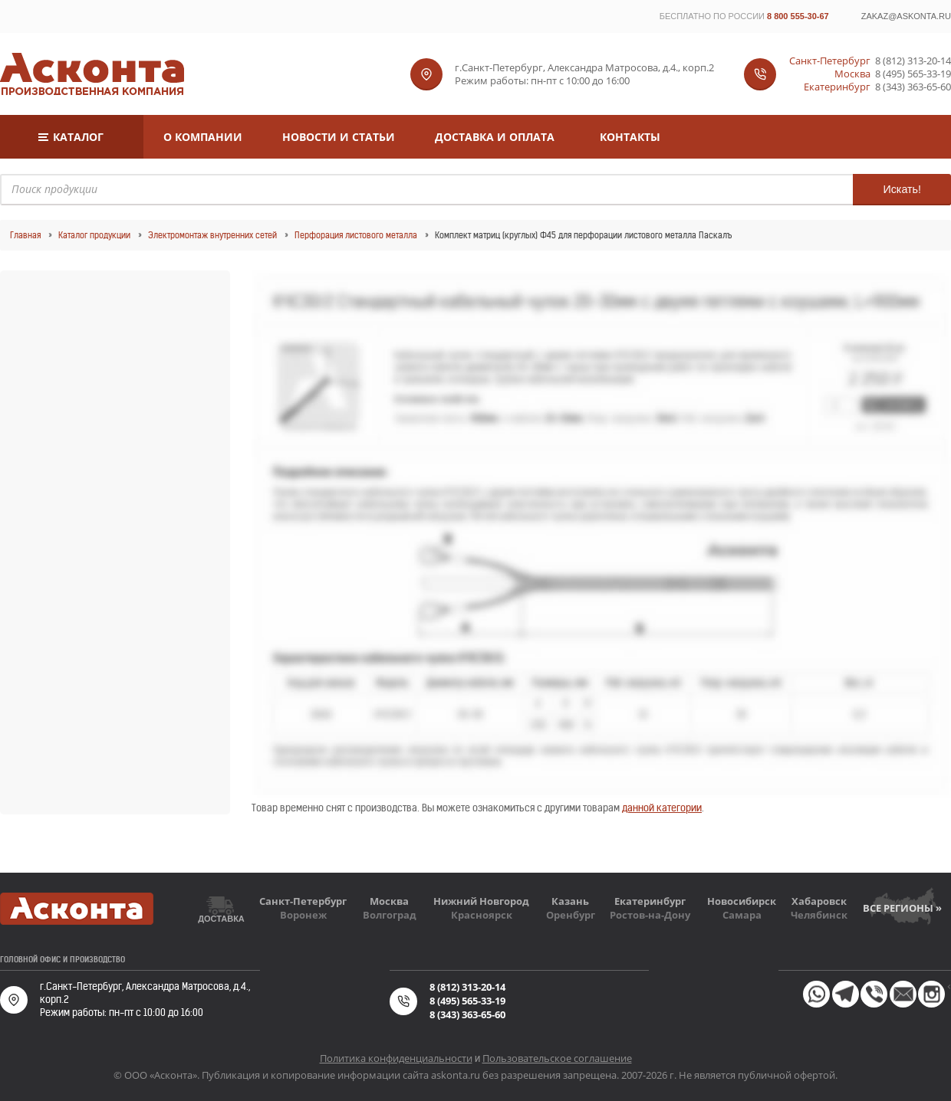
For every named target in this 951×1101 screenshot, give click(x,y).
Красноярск (481, 915)
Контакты (630, 136)
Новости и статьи (338, 136)
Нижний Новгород (481, 901)
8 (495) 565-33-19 (913, 73)
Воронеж (303, 915)
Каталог (78, 136)
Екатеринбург (650, 901)
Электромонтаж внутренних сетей (212, 235)
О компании (202, 136)
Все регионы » (902, 908)
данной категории (662, 807)
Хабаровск (819, 901)
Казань (570, 901)
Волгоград (389, 915)
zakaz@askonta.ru (906, 16)
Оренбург (570, 915)
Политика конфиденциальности (396, 1058)
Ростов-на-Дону (650, 915)
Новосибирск (741, 901)
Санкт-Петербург (303, 901)
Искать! (902, 189)
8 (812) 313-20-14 (913, 60)
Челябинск (819, 915)
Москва (389, 901)
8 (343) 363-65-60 (913, 86)
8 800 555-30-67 (798, 16)
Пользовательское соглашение (557, 1058)
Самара (742, 915)
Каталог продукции (94, 235)
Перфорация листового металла (356, 235)
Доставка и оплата (494, 136)
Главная (25, 235)
